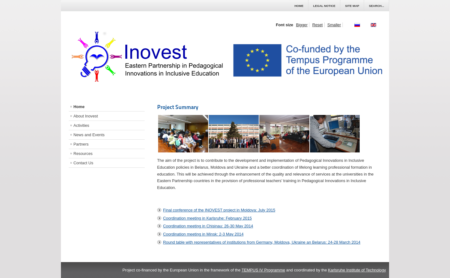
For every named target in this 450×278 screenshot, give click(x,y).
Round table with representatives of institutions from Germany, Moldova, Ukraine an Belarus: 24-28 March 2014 (261, 242)
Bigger (302, 24)
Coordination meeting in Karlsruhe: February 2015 (207, 218)
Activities (81, 125)
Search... (376, 5)
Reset (317, 24)
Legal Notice (324, 5)
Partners (80, 144)
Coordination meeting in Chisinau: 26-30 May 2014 (208, 226)
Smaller (334, 24)
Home (298, 5)
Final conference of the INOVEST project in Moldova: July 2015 (219, 210)
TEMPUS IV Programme (263, 270)
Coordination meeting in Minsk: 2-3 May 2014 (203, 234)
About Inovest (85, 116)
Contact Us (83, 163)
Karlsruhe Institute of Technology (357, 270)
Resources (82, 153)
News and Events (89, 134)
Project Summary (177, 107)
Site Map (352, 5)
